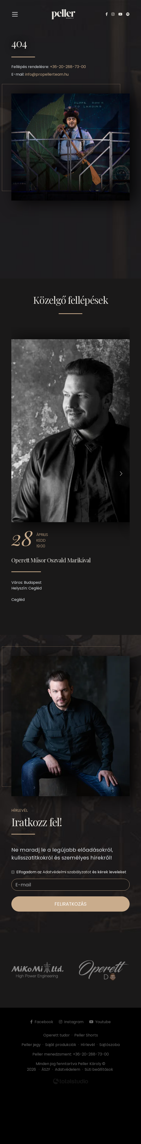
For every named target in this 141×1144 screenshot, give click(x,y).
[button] (20, 473)
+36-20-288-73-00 (68, 66)
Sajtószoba (109, 1044)
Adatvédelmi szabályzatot (67, 872)
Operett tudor (56, 1035)
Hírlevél (88, 1044)
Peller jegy (31, 1044)
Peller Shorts (86, 1035)
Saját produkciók (60, 1044)
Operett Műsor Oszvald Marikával (51, 560)
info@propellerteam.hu (47, 74)
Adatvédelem (67, 1069)
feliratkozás (70, 904)
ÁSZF (46, 1069)
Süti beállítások (99, 1069)
